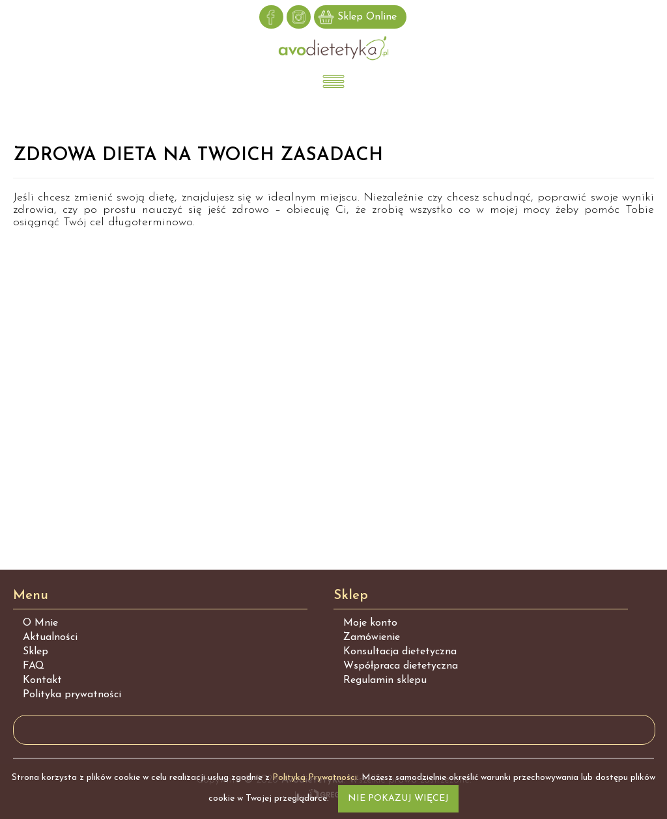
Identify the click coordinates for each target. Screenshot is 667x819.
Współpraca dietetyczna (400, 666)
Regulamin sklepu (385, 680)
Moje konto (370, 623)
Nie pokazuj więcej (398, 798)
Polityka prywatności (72, 694)
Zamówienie (371, 637)
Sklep (35, 651)
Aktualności (50, 637)
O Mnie (40, 623)
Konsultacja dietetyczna (400, 651)
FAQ (33, 666)
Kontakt (42, 680)
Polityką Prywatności (314, 778)
